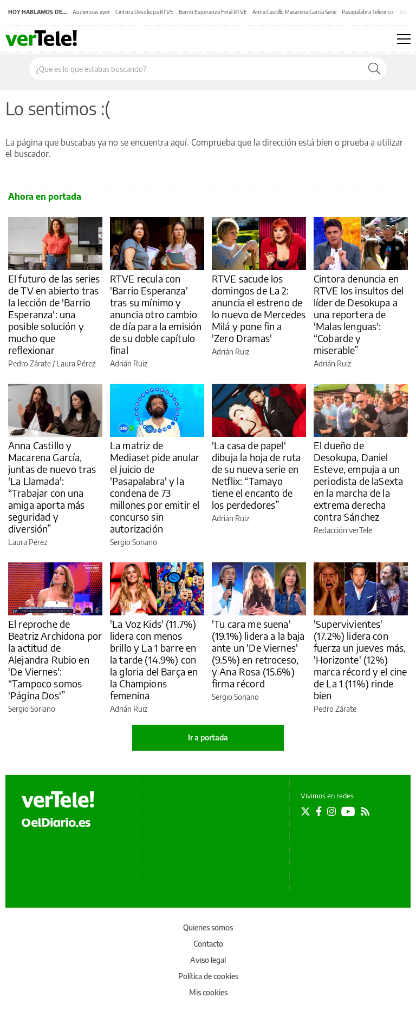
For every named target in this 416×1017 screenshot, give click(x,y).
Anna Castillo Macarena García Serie (294, 12)
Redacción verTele (343, 530)
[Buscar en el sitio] (195, 68)
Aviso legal (208, 959)
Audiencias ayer (91, 12)
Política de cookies (208, 976)
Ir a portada (208, 737)
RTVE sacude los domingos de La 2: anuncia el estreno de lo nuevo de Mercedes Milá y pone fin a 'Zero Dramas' (259, 308)
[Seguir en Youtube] (348, 811)
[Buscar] (374, 68)
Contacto (208, 943)
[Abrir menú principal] (404, 39)
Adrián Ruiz (128, 363)
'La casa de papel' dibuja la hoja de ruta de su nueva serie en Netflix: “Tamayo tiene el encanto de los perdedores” (256, 475)
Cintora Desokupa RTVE (144, 12)
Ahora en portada (44, 196)
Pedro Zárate (29, 363)
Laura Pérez (75, 363)
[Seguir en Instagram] (331, 811)
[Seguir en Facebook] (319, 811)
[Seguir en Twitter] (305, 811)
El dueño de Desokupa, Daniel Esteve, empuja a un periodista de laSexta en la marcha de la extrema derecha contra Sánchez (358, 481)
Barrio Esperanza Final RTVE (213, 12)
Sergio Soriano (133, 542)
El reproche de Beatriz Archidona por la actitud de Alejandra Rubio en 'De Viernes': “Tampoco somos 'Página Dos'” (55, 659)
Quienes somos (208, 927)
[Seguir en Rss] (365, 811)
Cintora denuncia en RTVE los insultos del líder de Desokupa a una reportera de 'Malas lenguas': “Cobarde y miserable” (359, 314)
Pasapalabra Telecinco (367, 12)
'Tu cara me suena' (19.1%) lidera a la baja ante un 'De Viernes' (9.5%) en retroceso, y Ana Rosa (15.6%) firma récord (258, 654)
